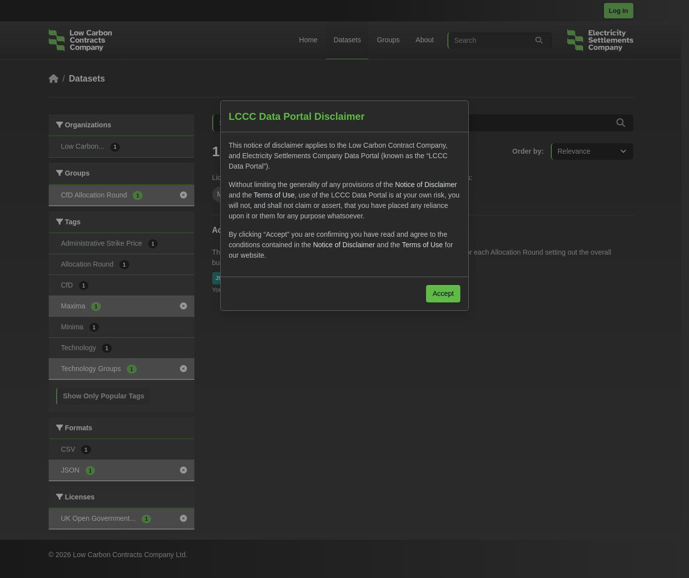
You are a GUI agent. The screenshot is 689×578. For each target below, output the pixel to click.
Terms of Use (274, 195)
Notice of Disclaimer (426, 185)
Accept (443, 293)
